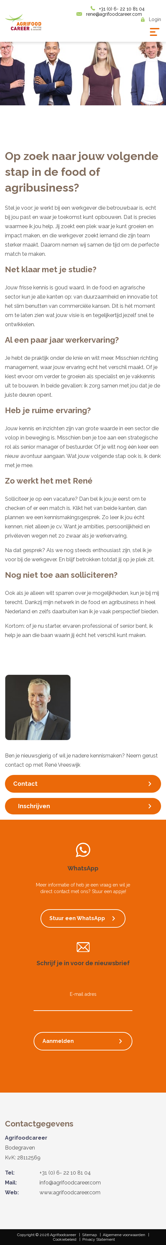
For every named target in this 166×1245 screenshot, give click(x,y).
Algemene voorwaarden (124, 1234)
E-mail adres (83, 994)
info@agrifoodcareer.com (70, 1182)
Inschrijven (34, 806)
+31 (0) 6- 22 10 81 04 (122, 9)
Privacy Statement (98, 1239)
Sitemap (89, 1234)
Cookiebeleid (64, 1239)
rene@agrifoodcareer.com (114, 14)
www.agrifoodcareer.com (70, 1192)
